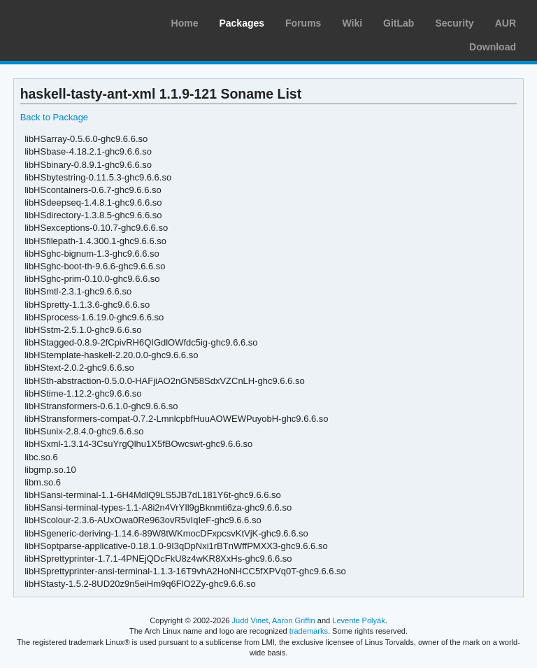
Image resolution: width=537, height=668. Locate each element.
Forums (303, 23)
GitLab (398, 23)
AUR (505, 23)
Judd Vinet (250, 620)
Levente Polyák (358, 620)
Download (492, 46)
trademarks (308, 631)
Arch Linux (76, 21)
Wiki (352, 23)
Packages (241, 23)
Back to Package (54, 117)
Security (454, 23)
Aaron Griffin (293, 620)
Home (185, 23)
